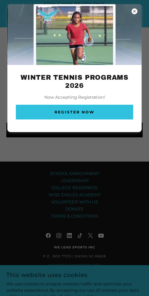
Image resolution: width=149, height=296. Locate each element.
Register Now (74, 112)
